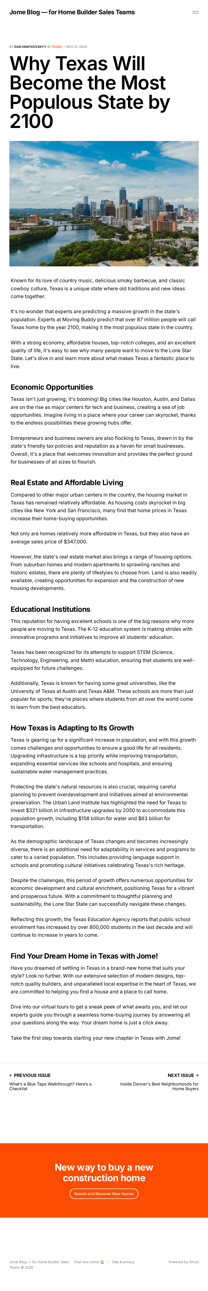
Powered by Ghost (184, 1262)
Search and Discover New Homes (104, 1193)
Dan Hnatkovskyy (30, 47)
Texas (56, 47)
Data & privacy (123, 1262)
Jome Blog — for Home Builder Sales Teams (72, 12)
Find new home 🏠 (89, 1262)
